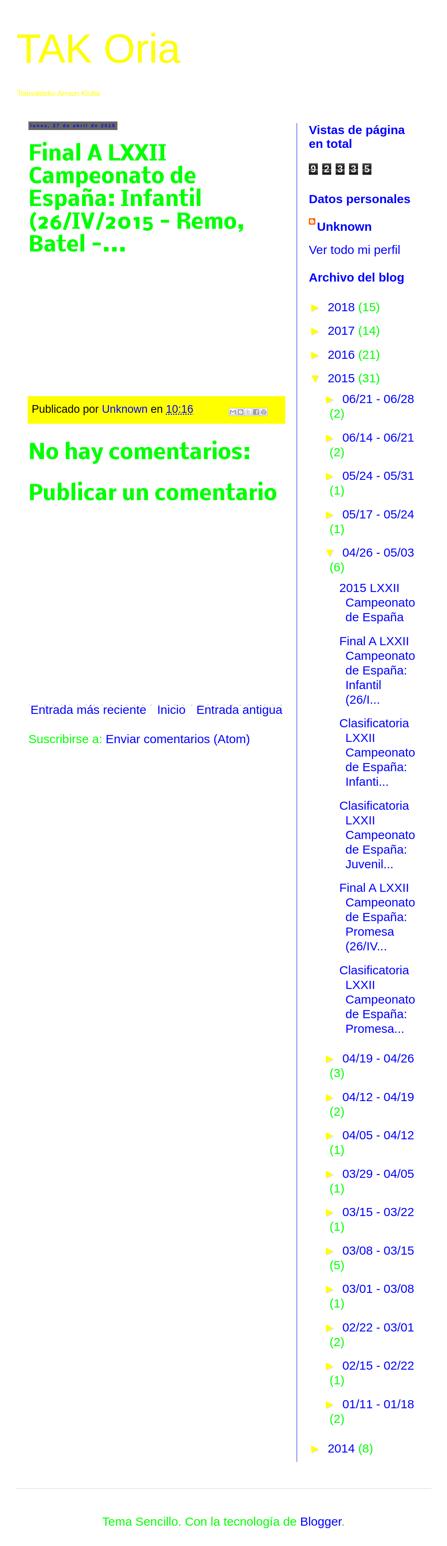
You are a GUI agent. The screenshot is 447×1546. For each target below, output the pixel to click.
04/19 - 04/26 (378, 1058)
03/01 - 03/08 (378, 1288)
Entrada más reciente (88, 709)
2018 (343, 307)
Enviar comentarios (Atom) (178, 739)
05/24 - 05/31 (378, 475)
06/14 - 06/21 (378, 437)
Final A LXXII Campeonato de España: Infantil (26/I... (377, 670)
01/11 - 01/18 (378, 1404)
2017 (343, 330)
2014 (343, 1448)
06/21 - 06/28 (378, 398)
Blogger (320, 1521)
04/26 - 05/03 (378, 552)
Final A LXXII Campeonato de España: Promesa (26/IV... (377, 917)
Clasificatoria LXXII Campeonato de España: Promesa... (377, 999)
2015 (343, 378)
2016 (343, 354)
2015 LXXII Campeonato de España (377, 602)
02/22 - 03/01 (378, 1327)
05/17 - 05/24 (378, 514)
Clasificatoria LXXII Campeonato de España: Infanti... (377, 752)
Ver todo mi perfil (354, 249)
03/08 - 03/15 (378, 1250)
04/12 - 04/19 (378, 1097)
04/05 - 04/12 (378, 1135)
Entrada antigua (239, 709)
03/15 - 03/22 (378, 1212)
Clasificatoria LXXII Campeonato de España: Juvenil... (377, 835)
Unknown (344, 226)
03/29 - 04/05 (378, 1173)
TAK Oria (98, 48)
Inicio (171, 709)
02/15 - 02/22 (378, 1365)
